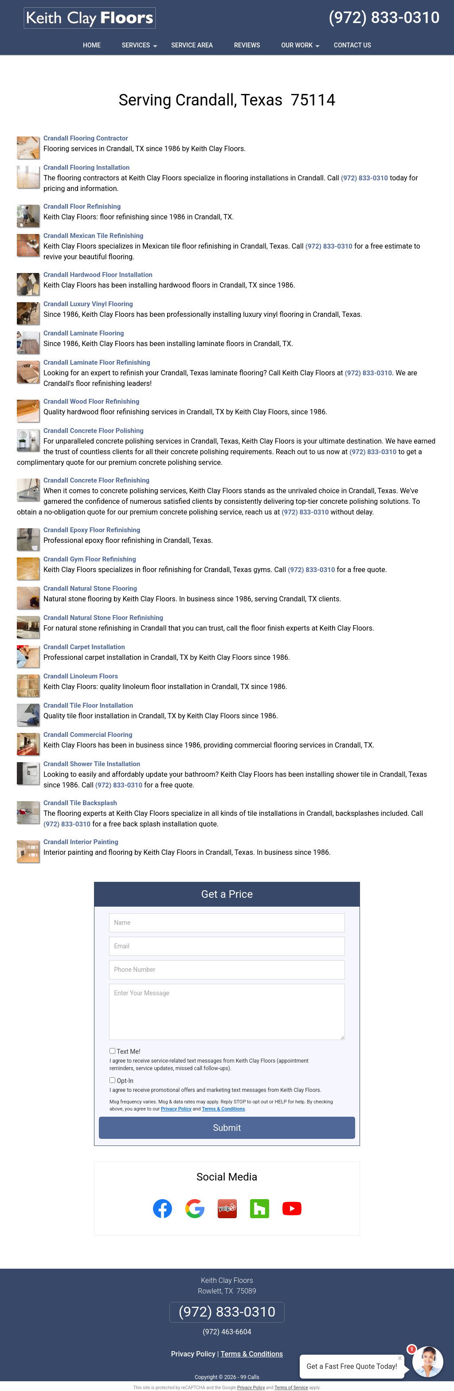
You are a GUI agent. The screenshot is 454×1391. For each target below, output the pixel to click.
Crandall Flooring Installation (86, 152)
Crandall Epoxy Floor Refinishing (91, 515)
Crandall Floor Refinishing (82, 191)
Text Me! (128, 1036)
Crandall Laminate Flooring (83, 318)
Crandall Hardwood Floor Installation (98, 260)
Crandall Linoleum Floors (80, 661)
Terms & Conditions (223, 1093)
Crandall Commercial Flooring (87, 720)
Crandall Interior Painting (80, 827)
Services (140, 48)
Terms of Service (291, 1372)
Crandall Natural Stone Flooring (90, 573)
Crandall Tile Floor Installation (88, 690)
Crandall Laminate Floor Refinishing (96, 347)
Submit (227, 1112)
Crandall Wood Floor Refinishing (91, 386)
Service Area (192, 45)
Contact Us (352, 45)
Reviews (247, 45)
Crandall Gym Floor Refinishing (89, 544)
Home (92, 45)
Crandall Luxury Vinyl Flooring (88, 289)
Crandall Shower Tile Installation (91, 749)
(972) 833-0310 (384, 17)
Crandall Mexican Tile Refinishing (93, 221)
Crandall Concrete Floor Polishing (93, 416)
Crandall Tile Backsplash (80, 788)
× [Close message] (400, 1358)
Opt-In (125, 1065)
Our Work (301, 48)
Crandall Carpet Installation (84, 632)
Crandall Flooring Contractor (85, 123)
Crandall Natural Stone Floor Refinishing (103, 603)
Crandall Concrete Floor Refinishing (96, 465)
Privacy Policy (176, 1093)
